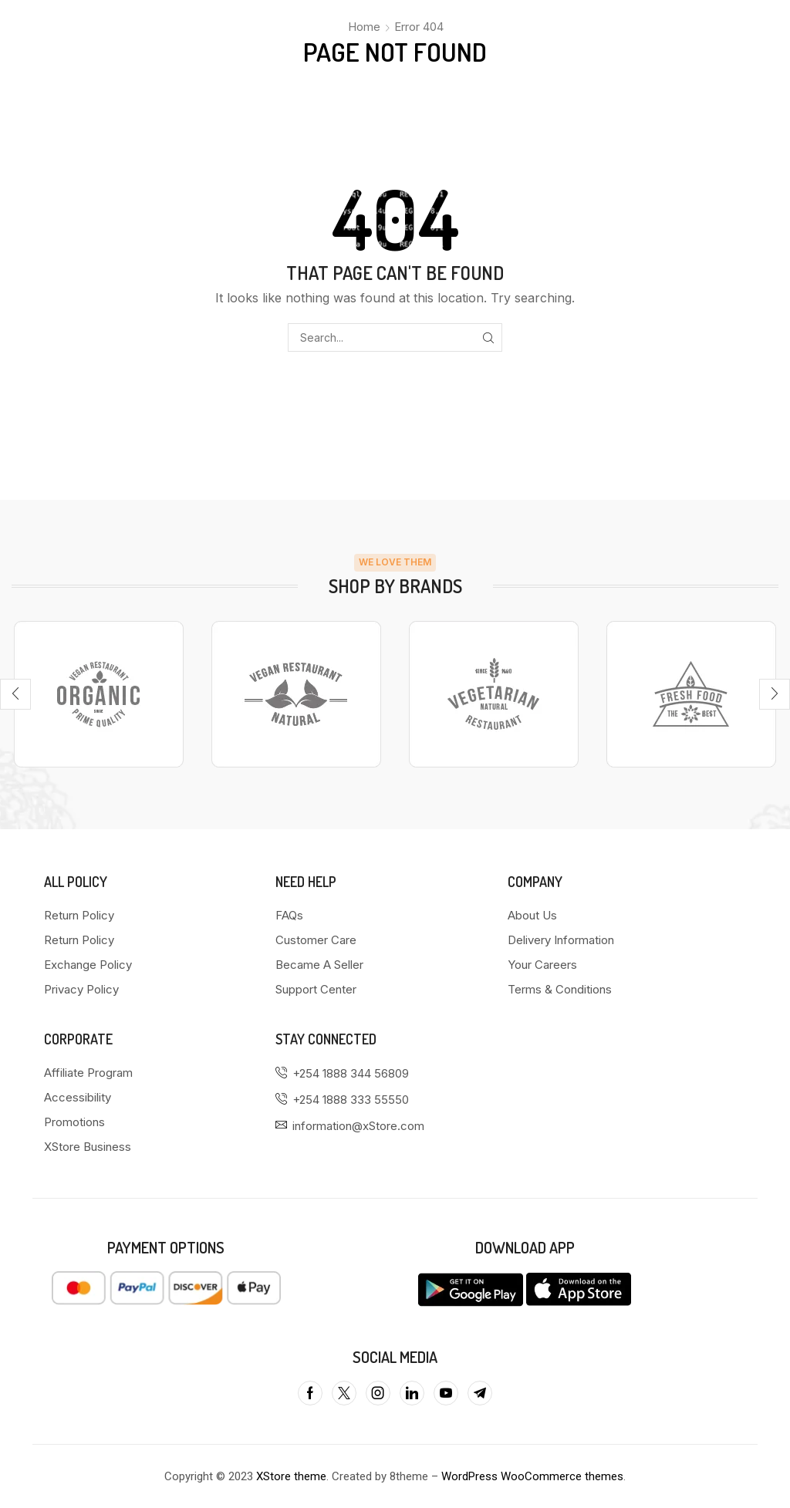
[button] (15, 694)
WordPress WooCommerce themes (532, 1476)
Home (364, 26)
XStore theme (291, 1476)
